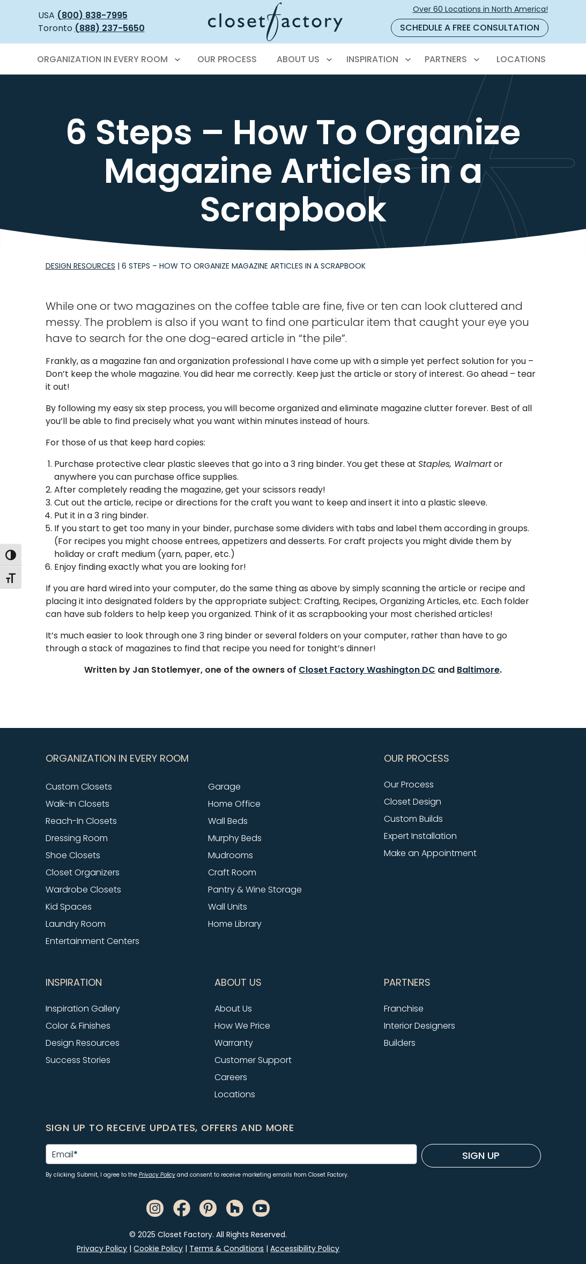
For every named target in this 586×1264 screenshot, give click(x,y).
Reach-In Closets (81, 821)
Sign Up (481, 1155)
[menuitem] (107, 59)
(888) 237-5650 (110, 28)
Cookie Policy (158, 1248)
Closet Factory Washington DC (367, 670)
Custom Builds (413, 819)
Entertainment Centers (92, 941)
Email (65, 1154)
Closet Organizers (83, 872)
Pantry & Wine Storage (255, 889)
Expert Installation (420, 836)
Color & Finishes (78, 1026)
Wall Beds (228, 821)
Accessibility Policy (304, 1248)
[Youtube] (261, 1207)
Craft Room (232, 872)
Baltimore (478, 670)
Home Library (235, 924)
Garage (224, 786)
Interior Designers (419, 1026)
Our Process (409, 784)
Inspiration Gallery (83, 1008)
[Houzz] (234, 1207)
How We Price (242, 1026)
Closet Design (412, 801)
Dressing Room (77, 838)
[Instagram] (155, 1207)
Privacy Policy (157, 1175)
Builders (400, 1043)
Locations (234, 1094)
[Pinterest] (208, 1207)
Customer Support (253, 1060)
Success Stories (78, 1060)
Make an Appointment (430, 853)
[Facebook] (181, 1207)
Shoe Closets (73, 855)
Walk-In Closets (77, 804)
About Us (233, 1008)
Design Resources (80, 266)
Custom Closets (79, 786)
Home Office (234, 804)
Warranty (233, 1043)
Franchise (404, 1008)
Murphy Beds (235, 838)
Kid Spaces (69, 907)
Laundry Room (76, 924)
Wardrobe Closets (83, 889)
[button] (209, 758)
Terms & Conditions (226, 1248)
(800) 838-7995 (92, 15)
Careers (230, 1077)
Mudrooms (230, 855)
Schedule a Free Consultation (469, 27)
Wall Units (227, 907)
